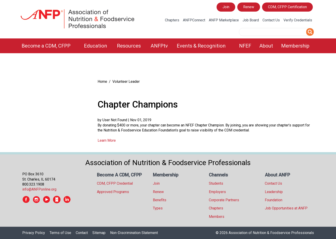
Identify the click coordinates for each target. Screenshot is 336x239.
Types (158, 208)
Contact (82, 233)
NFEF (245, 46)
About (266, 46)
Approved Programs (113, 192)
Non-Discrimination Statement (134, 233)
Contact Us (271, 20)
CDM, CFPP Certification (287, 7)
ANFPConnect (194, 20)
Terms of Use (60, 233)
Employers (217, 192)
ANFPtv (159, 46)
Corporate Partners (224, 200)
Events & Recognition (201, 46)
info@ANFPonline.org (39, 189)
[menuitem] (50, 45)
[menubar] (168, 45)
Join (225, 7)
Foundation (273, 200)
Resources (129, 46)
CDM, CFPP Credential (115, 183)
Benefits (159, 200)
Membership (295, 46)
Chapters (172, 20)
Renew (248, 7)
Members (216, 216)
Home (102, 81)
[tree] (55, 67)
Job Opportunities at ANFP (286, 208)
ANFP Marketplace (224, 20)
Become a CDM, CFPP (46, 46)
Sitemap (99, 233)
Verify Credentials (297, 20)
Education (95, 46)
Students (216, 183)
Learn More (107, 140)
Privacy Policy (33, 233)
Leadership (274, 192)
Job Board (251, 20)
